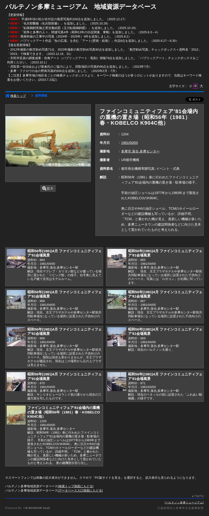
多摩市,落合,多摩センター (140, 151)
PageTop (199, 496)
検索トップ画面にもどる (76, 486)
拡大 (47, 188)
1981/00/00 (129, 143)
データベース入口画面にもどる (80, 490)
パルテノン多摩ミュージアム (184, 502)
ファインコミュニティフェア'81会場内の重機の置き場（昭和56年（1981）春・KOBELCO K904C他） (63, 412)
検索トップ (15, 96)
